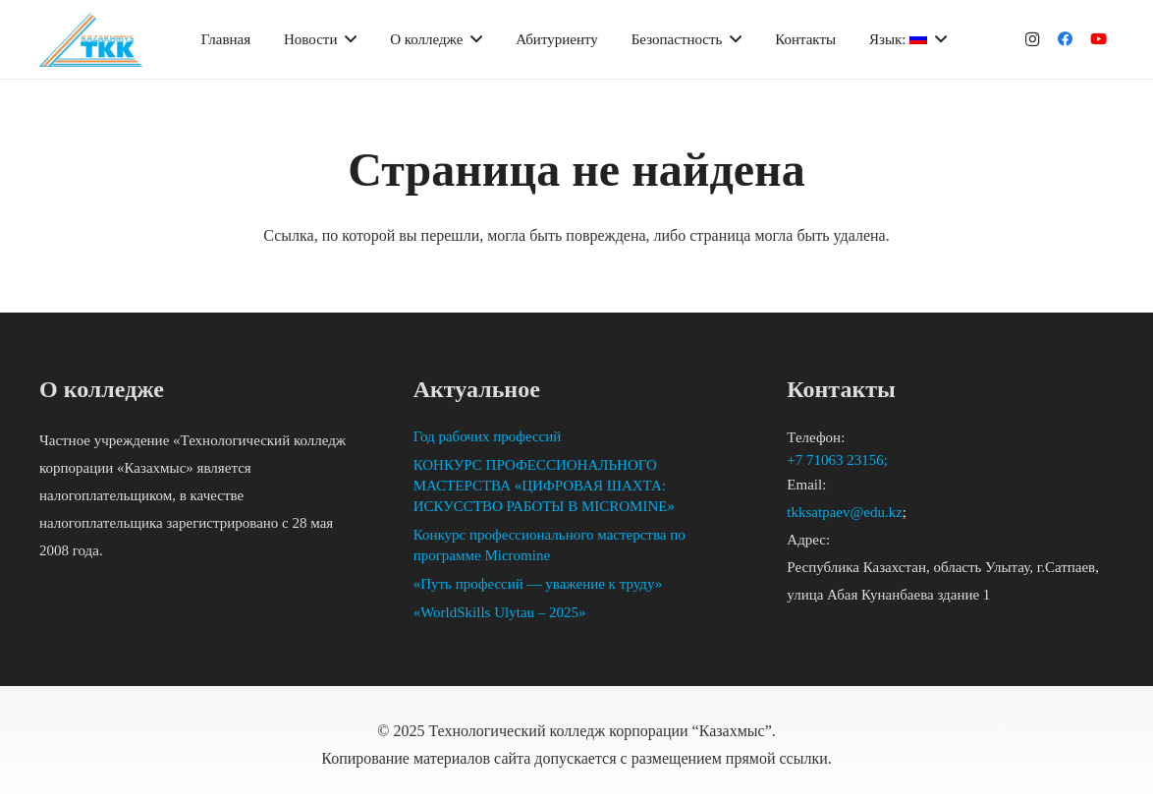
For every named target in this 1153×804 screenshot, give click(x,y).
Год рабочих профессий (487, 436)
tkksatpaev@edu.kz (845, 512)
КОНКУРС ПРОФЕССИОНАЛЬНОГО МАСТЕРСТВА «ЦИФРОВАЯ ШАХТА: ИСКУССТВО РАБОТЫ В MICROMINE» (544, 485)
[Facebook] (1065, 39)
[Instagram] (1032, 39)
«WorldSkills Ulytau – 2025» (499, 612)
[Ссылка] (90, 40)
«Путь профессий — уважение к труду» (538, 584)
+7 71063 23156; (839, 460)
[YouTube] (1099, 39)
